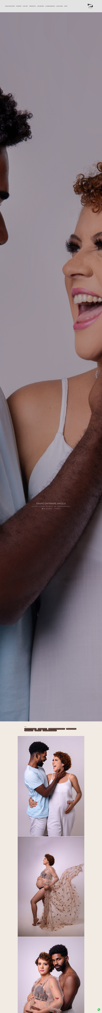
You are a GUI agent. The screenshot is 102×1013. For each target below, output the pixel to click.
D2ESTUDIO (38, 730)
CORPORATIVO (32, 6)
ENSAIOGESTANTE (71, 728)
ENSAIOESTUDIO (42, 728)
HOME (65, 6)
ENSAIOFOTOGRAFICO (30, 728)
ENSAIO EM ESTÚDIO (10, 6)
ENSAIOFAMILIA (29, 730)
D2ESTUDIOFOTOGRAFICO (49, 730)
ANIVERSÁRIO (40, 6)
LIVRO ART (25, 6)
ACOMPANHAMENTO (50, 6)
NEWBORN (18, 6)
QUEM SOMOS (59, 6)
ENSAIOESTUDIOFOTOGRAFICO (56, 728)
